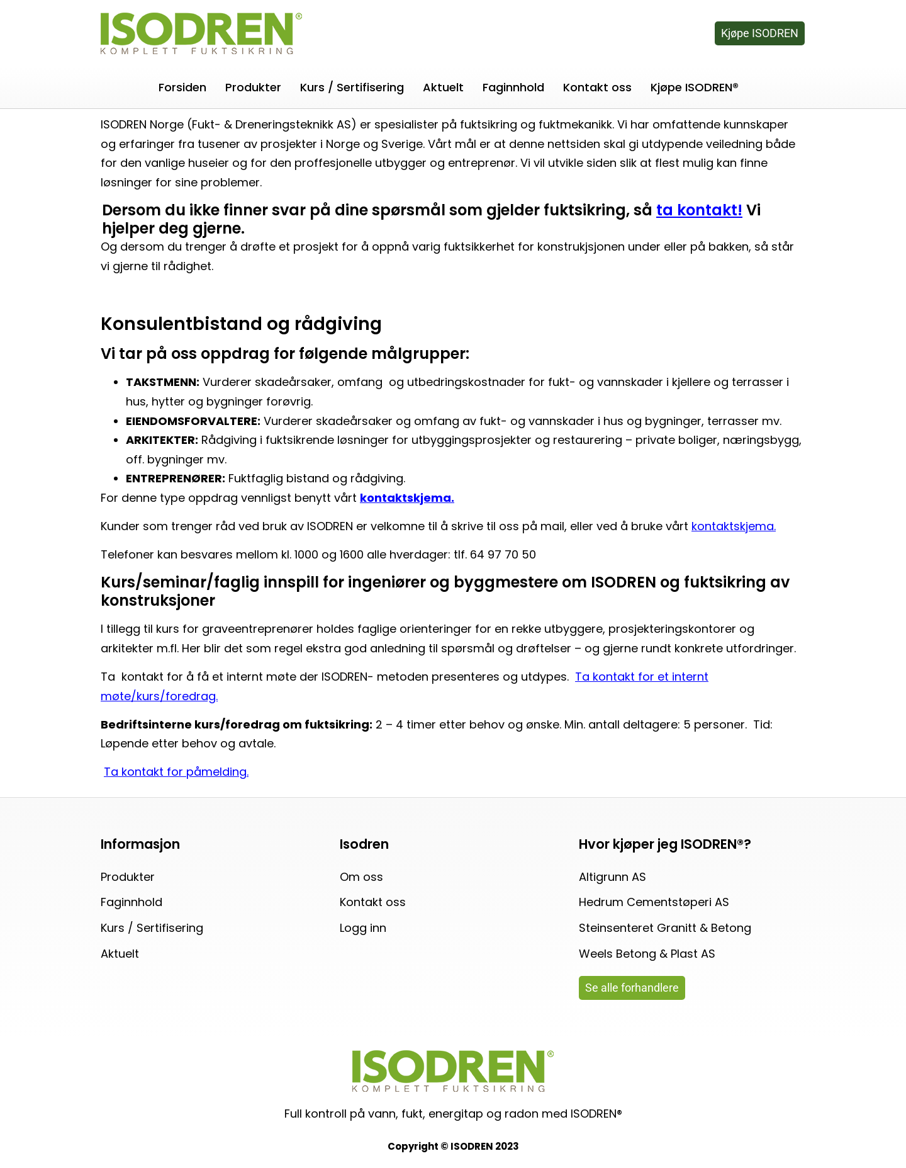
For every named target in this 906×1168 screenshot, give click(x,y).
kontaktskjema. (733, 526)
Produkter (253, 87)
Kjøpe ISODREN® (695, 87)
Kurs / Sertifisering (352, 87)
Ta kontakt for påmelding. (176, 772)
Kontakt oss (597, 87)
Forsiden (182, 87)
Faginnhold (513, 87)
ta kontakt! (699, 210)
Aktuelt (443, 87)
